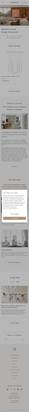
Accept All (14, 218)
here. (17, 208)
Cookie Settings (14, 214)
